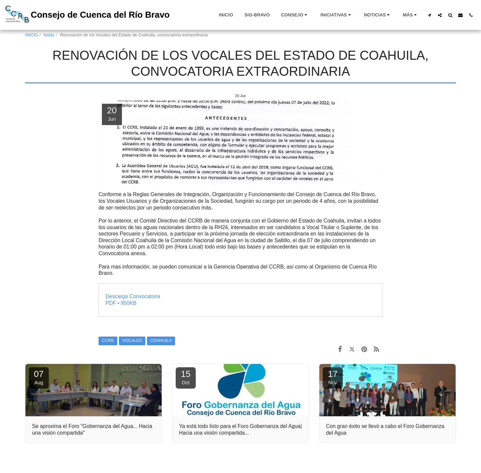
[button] (295, 15)
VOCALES (132, 340)
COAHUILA (161, 340)
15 (186, 377)
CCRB (108, 340)
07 (39, 377)
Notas (48, 35)
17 (333, 377)
